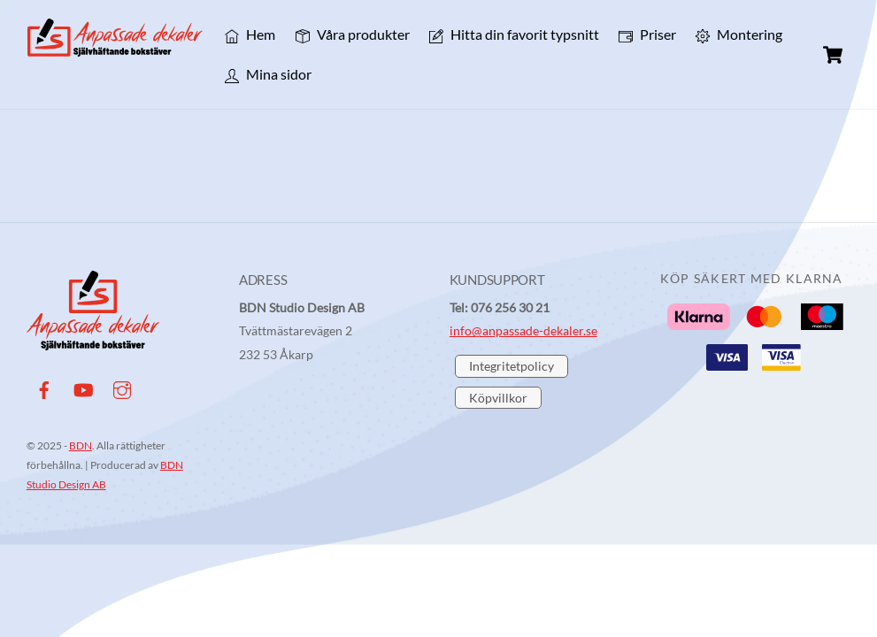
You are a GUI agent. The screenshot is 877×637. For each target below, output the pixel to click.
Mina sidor (268, 73)
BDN (80, 445)
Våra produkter (353, 34)
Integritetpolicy (511, 365)
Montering (739, 34)
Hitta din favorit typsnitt (514, 34)
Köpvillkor (498, 397)
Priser (647, 34)
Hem (250, 34)
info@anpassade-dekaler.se (523, 330)
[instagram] (122, 387)
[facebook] (44, 387)
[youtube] (83, 387)
